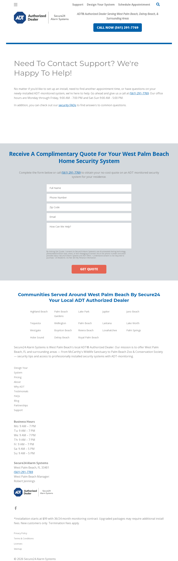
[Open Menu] (15, 5)
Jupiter (106, 311)
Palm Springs (133, 330)
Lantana (107, 323)
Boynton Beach (63, 330)
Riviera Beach (86, 330)
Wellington (60, 323)
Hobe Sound (37, 337)
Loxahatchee (109, 330)
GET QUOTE (89, 269)
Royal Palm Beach (88, 337)
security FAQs (67, 105)
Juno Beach (132, 311)
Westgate (35, 330)
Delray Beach (61, 337)
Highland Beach (39, 311)
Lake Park (83, 311)
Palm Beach (85, 323)
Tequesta (35, 323)
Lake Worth (132, 323)
